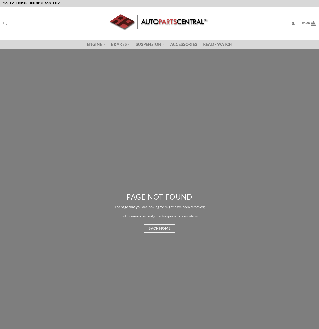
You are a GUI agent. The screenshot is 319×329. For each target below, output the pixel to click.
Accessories (183, 44)
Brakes (120, 44)
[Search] (5, 23)
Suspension (150, 44)
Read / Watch (217, 44)
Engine (96, 44)
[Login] (293, 23)
